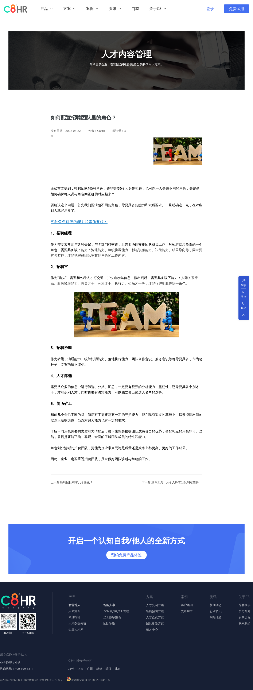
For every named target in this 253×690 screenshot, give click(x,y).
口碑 (135, 8)
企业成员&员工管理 (116, 611)
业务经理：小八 (10, 662)
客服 (243, 285)
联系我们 (244, 623)
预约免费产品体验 (126, 554)
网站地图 (216, 617)
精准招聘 (74, 617)
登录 (210, 8)
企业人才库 (76, 629)
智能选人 (74, 605)
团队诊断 (109, 623)
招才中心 (152, 629)
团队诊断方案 (155, 623)
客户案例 (187, 605)
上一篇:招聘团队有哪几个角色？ (72, 482)
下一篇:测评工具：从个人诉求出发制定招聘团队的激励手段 (172, 482)
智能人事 (109, 605)
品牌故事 (244, 605)
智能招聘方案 (155, 611)
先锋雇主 (187, 611)
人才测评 (74, 611)
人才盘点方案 (155, 617)
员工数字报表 (112, 617)
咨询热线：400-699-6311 (17, 668)
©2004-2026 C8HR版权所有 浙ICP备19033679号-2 (31, 680)
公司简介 (244, 611)
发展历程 (244, 617)
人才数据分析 (77, 623)
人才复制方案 (155, 605)
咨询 (243, 296)
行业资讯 (216, 611)
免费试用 (236, 8)
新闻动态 (216, 605)
